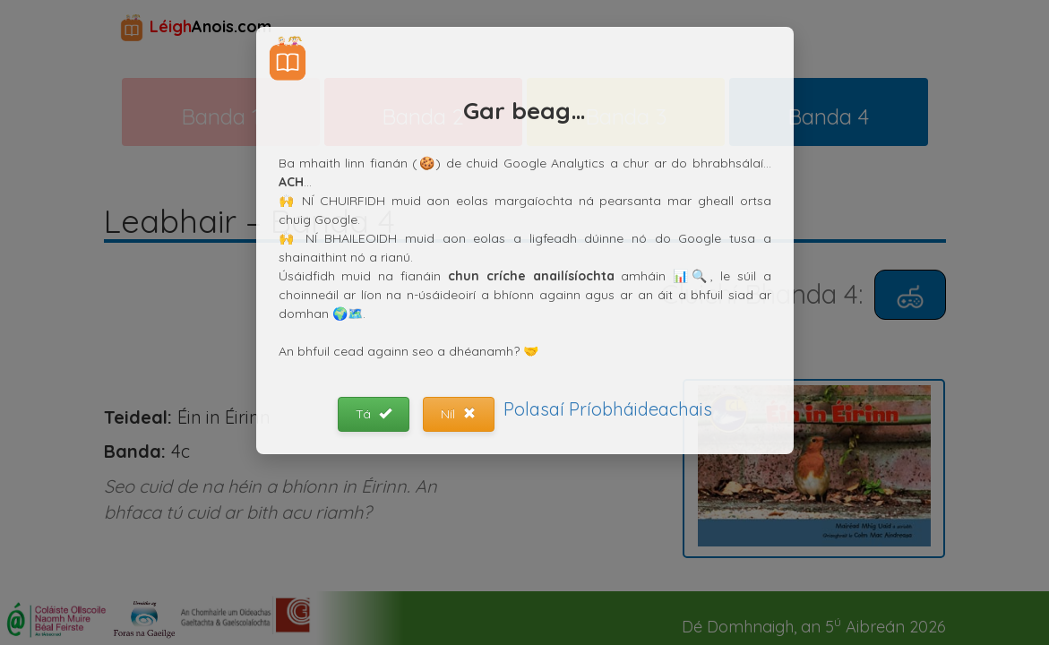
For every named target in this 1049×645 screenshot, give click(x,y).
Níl (458, 414)
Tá (373, 414)
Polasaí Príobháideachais (607, 409)
